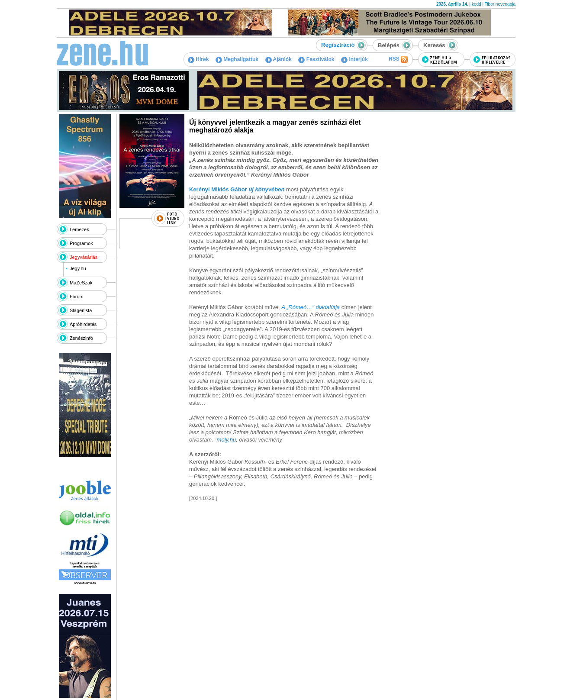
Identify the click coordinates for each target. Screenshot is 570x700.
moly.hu (226, 439)
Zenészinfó (81, 338)
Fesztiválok (316, 59)
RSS (398, 59)
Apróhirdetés (83, 324)
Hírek (198, 59)
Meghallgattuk (237, 59)
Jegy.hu (78, 268)
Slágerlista (81, 310)
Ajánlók (278, 59)
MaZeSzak (81, 282)
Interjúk (354, 59)
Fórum (77, 296)
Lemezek (79, 229)
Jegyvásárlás (83, 257)
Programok (81, 243)
